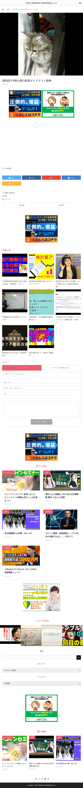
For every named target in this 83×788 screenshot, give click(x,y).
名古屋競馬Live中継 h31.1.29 (18, 533)
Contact (44, 778)
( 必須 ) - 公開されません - (13, 388)
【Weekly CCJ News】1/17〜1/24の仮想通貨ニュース (20, 571)
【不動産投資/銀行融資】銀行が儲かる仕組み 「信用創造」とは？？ (14, 282)
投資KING (12, 193)
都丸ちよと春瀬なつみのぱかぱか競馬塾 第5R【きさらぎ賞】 (61, 495)
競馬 (46, 472)
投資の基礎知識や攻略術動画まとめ (41, 3)
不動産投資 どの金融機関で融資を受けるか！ (41, 318)
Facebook (38, 778)
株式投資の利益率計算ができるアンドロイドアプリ (41, 282)
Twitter (35, 778)
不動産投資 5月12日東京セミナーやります (14, 318)
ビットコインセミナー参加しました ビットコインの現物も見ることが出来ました (21, 497)
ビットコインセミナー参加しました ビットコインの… (14, 765)
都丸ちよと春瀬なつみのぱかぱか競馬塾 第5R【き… (41, 765)
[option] (10, 634)
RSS (47, 778)
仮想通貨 (48, 512)
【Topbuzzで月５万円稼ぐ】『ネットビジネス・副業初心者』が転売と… (67, 319)
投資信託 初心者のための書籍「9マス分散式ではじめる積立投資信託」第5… (68, 283)
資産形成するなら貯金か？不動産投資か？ (14, 354)
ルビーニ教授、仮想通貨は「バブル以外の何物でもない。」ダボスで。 (61, 535)
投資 (8, 9)
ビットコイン (8, 472)
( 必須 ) (7, 382)
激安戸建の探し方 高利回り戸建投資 (41, 354)
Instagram (41, 778)
